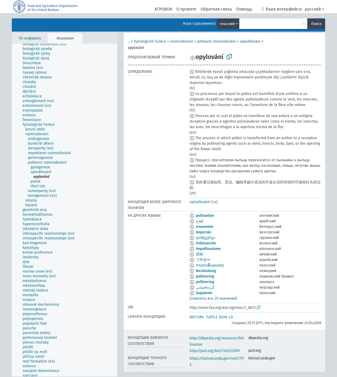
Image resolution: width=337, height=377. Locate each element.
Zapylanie (204, 293)
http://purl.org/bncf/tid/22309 (215, 351)
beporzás (203, 232)
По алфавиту (30, 38)
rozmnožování (181, 41)
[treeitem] (46, 44)
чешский (227, 24)
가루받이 (203, 260)
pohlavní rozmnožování (216, 41)
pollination (205, 215)
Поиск (316, 24)
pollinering (205, 276)
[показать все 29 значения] (213, 298)
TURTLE (211, 317)
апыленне (204, 226)
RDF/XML (197, 317)
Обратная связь (216, 9)
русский (313, 9)
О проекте (186, 9)
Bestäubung (206, 271)
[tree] (64, 210)
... (129, 41)
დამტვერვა (205, 237)
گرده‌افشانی (205, 287)
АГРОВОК (163, 9)
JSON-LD (226, 317)
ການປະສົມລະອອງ (210, 265)
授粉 (199, 254)
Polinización (206, 243)
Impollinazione (208, 249)
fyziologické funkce (150, 41)
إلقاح (199, 221)
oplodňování (250, 41)
